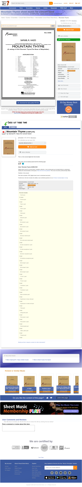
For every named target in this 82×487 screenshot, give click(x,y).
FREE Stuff (63, 8)
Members (74, 20)
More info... (61, 81)
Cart (77, 3)
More (71, 8)
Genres (38, 8)
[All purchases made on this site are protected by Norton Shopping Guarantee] (68, 116)
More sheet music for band (42, 360)
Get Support (7, 470)
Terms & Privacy (18, 472)
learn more (64, 177)
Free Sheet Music (36, 475)
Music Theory (35, 470)
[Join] (75, 468)
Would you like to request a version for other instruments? (31, 342)
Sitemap (34, 477)
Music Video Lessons (36, 472)
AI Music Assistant (57, 177)
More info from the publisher (43, 170)
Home (3, 17)
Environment (17, 474)
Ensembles (29, 8)
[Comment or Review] (18, 428)
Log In (65, 3)
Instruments (12, 8)
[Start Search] (51, 3)
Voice (21, 8)
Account (6, 466)
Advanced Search (58, 3)
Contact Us (17, 470)
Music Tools (34, 468)
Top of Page (41, 457)
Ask (53, 25)
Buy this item (17, 113)
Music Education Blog (36, 474)
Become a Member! (71, 411)
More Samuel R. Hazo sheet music (17, 360)
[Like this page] (47, 398)
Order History (8, 468)
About (16, 466)
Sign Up (71, 3)
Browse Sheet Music (36, 466)
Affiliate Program (18, 468)
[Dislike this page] (51, 398)
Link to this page (62, 398)
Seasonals (54, 8)
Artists (45, 8)
